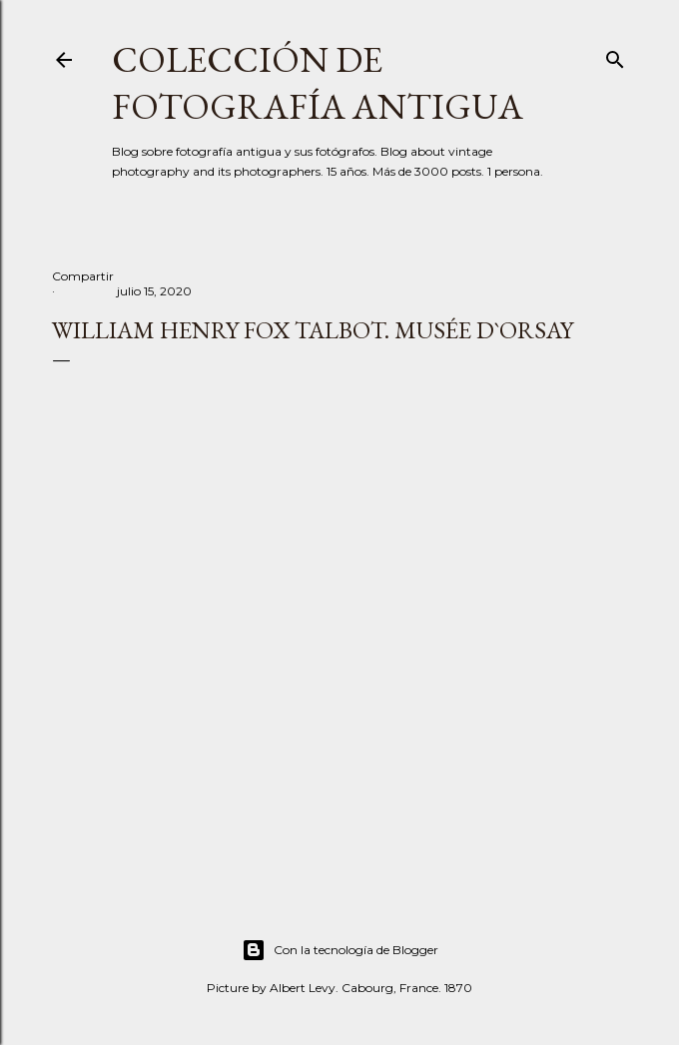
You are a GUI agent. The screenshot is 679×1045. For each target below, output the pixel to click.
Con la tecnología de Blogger (340, 950)
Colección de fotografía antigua (317, 83)
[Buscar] (615, 55)
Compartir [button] (83, 275)
